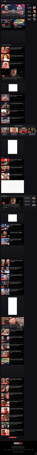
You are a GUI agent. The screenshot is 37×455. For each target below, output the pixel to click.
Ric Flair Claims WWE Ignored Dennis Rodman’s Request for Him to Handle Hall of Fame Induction (16, 416)
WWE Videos (3, 171)
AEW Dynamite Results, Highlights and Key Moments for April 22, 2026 (17, 118)
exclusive (19, 447)
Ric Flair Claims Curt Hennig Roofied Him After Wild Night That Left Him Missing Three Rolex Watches (16, 48)
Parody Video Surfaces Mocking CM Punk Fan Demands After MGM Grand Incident (16, 394)
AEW (14, 1)
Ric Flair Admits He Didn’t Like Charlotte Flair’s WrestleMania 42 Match (16, 352)
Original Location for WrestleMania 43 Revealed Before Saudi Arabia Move (18, 27)
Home (8, 1)
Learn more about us (21, 448)
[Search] (28, 1)
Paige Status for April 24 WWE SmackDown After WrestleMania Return (15, 225)
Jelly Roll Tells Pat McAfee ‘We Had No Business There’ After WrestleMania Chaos (16, 290)
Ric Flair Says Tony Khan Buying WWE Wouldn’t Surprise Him (16, 401)
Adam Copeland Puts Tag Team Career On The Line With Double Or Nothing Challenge (11, 206)
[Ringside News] (18, 445)
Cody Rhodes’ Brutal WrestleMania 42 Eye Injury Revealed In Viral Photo (14, 134)
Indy (26, 1)
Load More (12, 437)
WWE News (3, 52)
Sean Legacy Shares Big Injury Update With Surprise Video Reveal (27, 204)
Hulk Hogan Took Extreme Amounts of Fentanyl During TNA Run (30, 15)
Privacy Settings (14, 452)
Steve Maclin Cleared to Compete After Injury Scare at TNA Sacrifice (16, 232)
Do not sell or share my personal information (20, 452)
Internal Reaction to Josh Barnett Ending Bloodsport (16, 96)
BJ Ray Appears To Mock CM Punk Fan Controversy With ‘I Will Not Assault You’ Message (16, 261)
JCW (23, 1)
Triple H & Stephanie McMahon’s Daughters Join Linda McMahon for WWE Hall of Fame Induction (32, 134)
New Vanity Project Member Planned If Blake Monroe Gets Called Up (17, 63)
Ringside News (16, 446)
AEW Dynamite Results (4, 12)
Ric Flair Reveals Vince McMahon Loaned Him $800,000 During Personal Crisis (16, 379)
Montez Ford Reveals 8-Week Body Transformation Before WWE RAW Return (5, 134)
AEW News (3, 107)
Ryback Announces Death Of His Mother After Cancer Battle (17, 111)
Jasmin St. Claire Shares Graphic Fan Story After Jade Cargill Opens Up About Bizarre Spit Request (16, 387)
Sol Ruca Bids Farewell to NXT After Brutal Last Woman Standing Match (16, 174)
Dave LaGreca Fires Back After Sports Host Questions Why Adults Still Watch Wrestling (16, 268)
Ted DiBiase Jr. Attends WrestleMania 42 (23, 133)
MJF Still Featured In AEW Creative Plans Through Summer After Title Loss (17, 103)
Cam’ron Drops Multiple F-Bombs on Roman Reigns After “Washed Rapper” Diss (16, 337)
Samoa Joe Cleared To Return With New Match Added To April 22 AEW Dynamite (16, 160)
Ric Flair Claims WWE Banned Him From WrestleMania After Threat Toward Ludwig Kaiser (30, 11)
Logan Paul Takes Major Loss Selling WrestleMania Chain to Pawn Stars (16, 167)
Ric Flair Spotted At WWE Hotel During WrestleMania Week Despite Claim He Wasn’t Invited (6, 27)
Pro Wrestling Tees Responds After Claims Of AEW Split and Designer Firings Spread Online (16, 423)
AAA (20, 1)
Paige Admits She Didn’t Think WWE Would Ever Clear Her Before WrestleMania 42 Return (30, 19)
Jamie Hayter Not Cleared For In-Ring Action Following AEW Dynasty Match (16, 56)
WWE (11, 1)
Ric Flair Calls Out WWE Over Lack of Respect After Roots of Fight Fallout (30, 8)
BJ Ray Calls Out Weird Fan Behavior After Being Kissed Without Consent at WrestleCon (16, 330)
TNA (17, 1)
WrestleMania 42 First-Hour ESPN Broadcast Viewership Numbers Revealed (15, 240)
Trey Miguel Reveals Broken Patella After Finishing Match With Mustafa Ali (16, 275)
